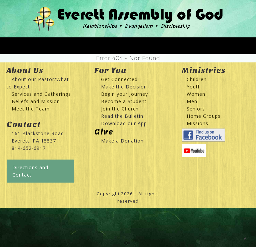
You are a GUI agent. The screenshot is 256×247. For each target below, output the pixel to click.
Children (197, 79)
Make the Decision (124, 86)
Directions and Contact (30, 171)
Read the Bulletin (122, 116)
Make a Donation (122, 141)
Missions (197, 123)
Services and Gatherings (41, 94)
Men (192, 101)
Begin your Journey (122, 94)
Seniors (196, 108)
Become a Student (124, 101)
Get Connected (118, 79)
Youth (194, 86)
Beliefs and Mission (36, 101)
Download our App (124, 123)
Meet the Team (31, 108)
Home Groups (204, 116)
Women (196, 94)
